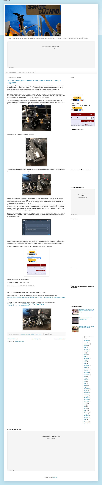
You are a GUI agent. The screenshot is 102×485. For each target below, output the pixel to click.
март (85, 356)
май (85, 347)
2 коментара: (39, 334)
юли (85, 376)
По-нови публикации (13, 339)
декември (86, 369)
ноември (86, 349)
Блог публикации (11, 72)
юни (85, 353)
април (85, 354)
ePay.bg (86, 123)
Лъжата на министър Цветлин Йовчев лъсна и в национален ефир (86, 311)
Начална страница (36, 339)
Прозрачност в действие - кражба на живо (85, 318)
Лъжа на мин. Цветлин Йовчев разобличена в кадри (86, 327)
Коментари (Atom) (19, 341)
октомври (86, 340)
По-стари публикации (60, 339)
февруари (86, 358)
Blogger (55, 477)
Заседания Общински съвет (26, 72)
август (85, 345)
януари (85, 360)
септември (86, 344)
